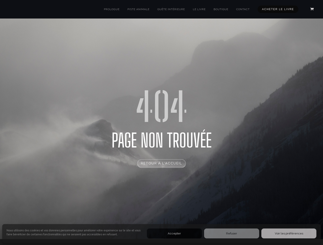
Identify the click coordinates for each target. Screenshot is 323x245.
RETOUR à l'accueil (161, 163)
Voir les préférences (289, 233)
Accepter (174, 233)
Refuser (231, 233)
